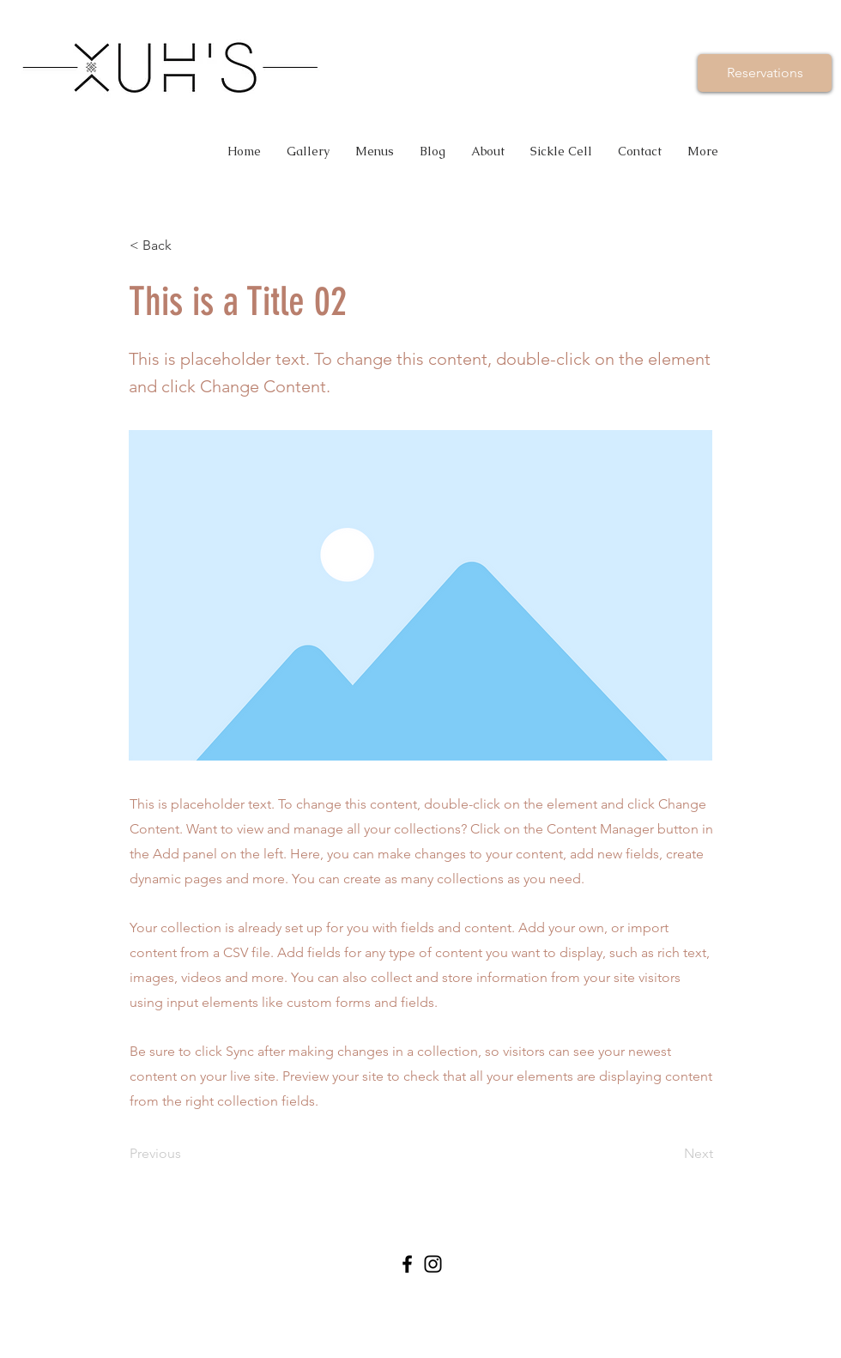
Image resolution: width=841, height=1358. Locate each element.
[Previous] (186, 1154)
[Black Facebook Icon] (407, 1264)
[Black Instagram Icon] (433, 1264)
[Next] (670, 1154)
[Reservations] (765, 73)
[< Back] (186, 245)
